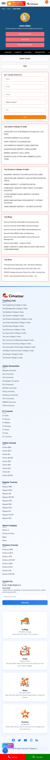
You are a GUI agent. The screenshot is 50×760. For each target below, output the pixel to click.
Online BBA (6, 465)
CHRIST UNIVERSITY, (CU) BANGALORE (17, 142)
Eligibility (18, 52)
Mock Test (25, 39)
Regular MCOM (8, 497)
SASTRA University (9, 388)
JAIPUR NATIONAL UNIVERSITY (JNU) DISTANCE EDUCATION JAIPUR (25, 179)
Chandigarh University (10, 381)
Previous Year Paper (25, 45)
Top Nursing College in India (12, 326)
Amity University (8, 391)
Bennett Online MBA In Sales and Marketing (19, 233)
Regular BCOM (7, 515)
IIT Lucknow (6, 437)
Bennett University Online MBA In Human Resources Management (22, 238)
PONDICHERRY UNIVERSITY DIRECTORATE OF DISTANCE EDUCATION (23, 189)
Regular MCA (7, 490)
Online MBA (6, 447)
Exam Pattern (40, 52)
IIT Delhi (5, 416)
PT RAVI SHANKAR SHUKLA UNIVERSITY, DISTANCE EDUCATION (21, 195)
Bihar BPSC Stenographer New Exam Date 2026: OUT (22, 268)
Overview (8, 52)
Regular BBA (7, 504)
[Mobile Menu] (4, 3)
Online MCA (6, 451)
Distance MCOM (8, 560)
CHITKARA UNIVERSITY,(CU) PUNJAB (16, 138)
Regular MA (6, 494)
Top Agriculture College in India (14, 333)
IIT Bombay (6, 426)
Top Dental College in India (12, 358)
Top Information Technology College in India (18, 347)
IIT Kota (5, 433)
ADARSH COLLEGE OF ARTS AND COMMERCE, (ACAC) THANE (22, 158)
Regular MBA (7, 487)
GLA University (8, 384)
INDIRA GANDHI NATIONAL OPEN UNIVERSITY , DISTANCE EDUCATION (23, 201)
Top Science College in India (13, 316)
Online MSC (6, 461)
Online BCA (6, 468)
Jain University (8, 374)
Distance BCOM (8, 574)
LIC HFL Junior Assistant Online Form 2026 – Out (20, 276)
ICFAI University (8, 405)
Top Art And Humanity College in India (16, 344)
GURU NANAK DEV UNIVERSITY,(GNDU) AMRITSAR (21, 145)
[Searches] (46, 2)
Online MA (6, 454)
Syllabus (27, 52)
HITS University (8, 398)
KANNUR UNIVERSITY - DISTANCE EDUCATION (19, 184)
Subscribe (25, 603)
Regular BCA (7, 508)
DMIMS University (9, 402)
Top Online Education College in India (16, 322)
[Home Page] (32, 3)
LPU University (7, 377)
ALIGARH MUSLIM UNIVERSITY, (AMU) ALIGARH (20, 149)
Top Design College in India (12, 354)
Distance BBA (7, 563)
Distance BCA (7, 567)
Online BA (6, 472)
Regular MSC (7, 501)
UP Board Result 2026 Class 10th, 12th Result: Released (23, 265)
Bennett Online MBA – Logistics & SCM (17, 243)
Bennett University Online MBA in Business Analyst (21, 226)
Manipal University (9, 370)
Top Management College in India (14, 308)
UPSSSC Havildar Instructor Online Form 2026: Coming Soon (24, 272)
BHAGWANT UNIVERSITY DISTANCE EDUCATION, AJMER (23, 174)
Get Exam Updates (25, 34)
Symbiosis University (10, 395)
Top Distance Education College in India (17, 319)
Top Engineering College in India (14, 305)
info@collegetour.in (14, 585)
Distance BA (6, 570)
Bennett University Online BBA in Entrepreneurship (21, 222)
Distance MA (7, 556)
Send (25, 117)
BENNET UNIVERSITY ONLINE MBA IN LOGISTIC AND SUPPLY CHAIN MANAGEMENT (24, 248)
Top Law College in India (11, 336)
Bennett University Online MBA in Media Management (22, 229)
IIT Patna (5, 430)
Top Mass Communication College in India (18, 351)
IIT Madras (6, 423)
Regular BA (6, 511)
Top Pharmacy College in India (13, 330)
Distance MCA (7, 553)
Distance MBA (7, 549)
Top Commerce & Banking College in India (18, 340)
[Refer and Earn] (16, 3)
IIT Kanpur (6, 419)
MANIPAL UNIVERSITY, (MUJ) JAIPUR (16, 153)
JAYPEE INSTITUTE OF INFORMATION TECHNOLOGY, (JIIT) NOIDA (24, 133)
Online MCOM (7, 458)
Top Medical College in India (12, 312)
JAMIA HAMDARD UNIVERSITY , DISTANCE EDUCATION (23, 207)
